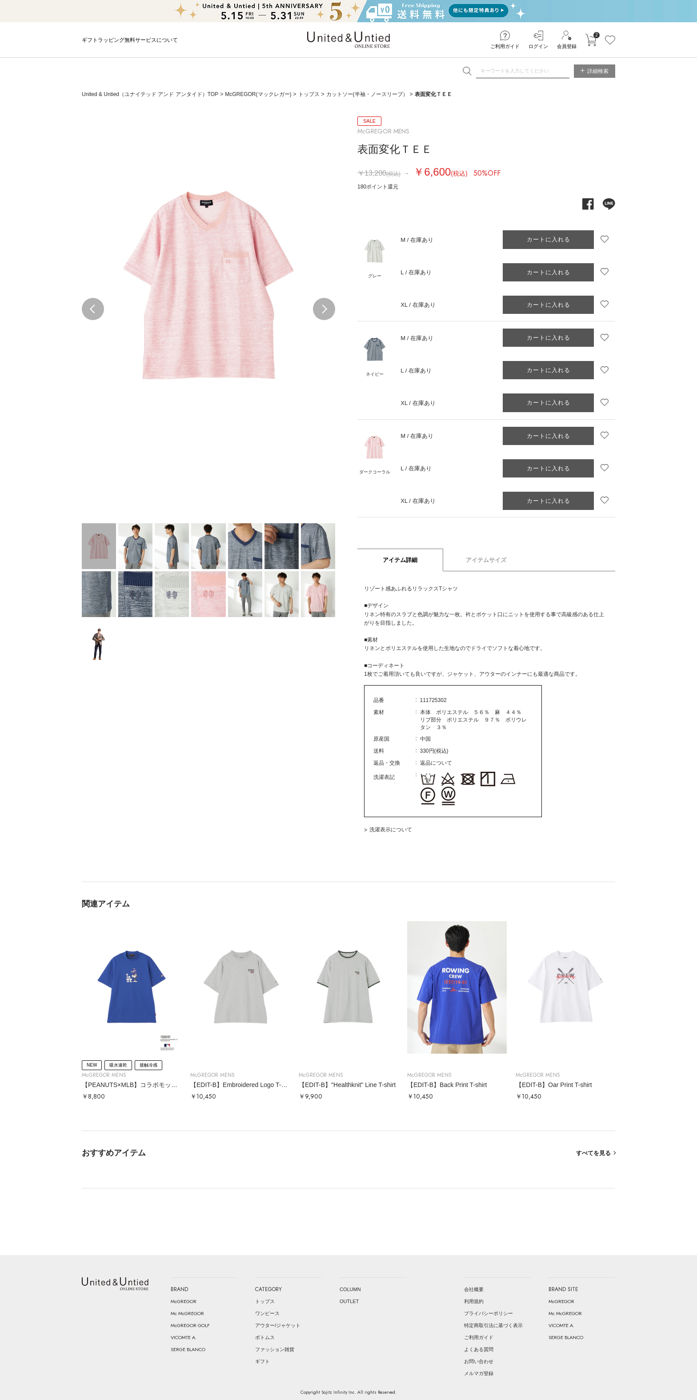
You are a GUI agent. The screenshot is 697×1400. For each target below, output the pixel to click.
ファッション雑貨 (274, 1349)
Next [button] (324, 309)
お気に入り (610, 40)
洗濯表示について (390, 829)
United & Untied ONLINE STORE (348, 40)
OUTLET (349, 1301)
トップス (309, 94)
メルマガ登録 (478, 1373)
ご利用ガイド (505, 46)
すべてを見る (593, 1153)
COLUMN (350, 1289)
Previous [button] (93, 309)
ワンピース (267, 1313)
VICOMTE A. (183, 1337)
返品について (436, 763)
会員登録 (567, 46)
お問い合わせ (478, 1361)
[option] (208, 285)
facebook (588, 204)
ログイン (538, 46)
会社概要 (474, 1289)
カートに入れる (590, 40)
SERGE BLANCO (188, 1349)
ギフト (262, 1361)
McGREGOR (183, 1301)
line (609, 204)
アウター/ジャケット (277, 1325)
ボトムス (265, 1337)
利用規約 (474, 1301)
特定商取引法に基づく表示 (493, 1325)
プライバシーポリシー (488, 1313)
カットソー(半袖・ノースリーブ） (367, 94)
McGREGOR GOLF (190, 1325)
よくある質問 (478, 1349)
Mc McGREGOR (187, 1313)
